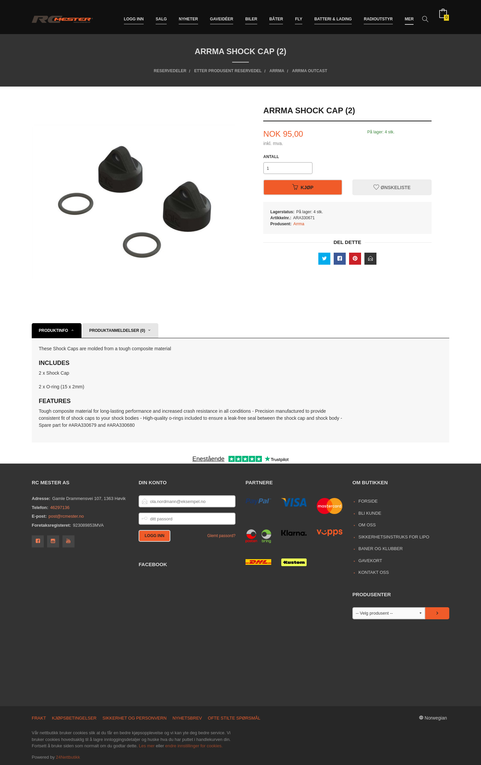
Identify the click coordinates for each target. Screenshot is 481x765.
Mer (409, 16)
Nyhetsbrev (187, 718)
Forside (368, 501)
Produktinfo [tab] (53, 330)
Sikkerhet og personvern (135, 718)
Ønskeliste (392, 187)
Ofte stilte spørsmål (234, 718)
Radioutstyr (378, 16)
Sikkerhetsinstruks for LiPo (393, 536)
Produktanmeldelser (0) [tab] (117, 330)
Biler (251, 16)
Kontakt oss (373, 572)
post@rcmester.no (66, 516)
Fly (298, 16)
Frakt (39, 718)
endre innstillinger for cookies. (194, 745)
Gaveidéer (221, 16)
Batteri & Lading (333, 16)
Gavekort (370, 560)
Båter (276, 16)
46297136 (59, 507)
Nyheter (188, 16)
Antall (271, 156)
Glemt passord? (221, 535)
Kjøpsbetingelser (74, 718)
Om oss (367, 524)
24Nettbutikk (68, 757)
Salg (161, 16)
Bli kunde (369, 513)
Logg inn (134, 16)
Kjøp (302, 187)
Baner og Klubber (380, 548)
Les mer (147, 745)
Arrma (298, 224)
